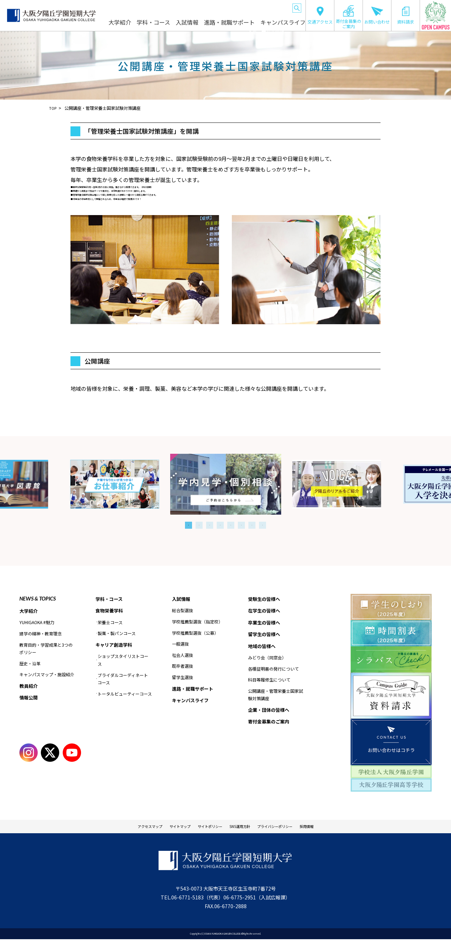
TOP (53, 108)
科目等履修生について (269, 683)
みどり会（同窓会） (267, 661)
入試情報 (205, 25)
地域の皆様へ (243, 6)
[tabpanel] (225, 484)
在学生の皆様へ (155, 6)
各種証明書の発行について (273, 672)
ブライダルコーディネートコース (123, 680)
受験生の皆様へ (125, 6)
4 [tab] (220, 525)
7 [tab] (251, 525)
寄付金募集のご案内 (348, 17)
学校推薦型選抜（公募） (195, 633)
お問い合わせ (377, 15)
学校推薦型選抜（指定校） (197, 622)
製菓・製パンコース (117, 635)
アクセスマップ (127, 827)
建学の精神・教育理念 (40, 634)
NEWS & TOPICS (37, 598)
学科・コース (175, 25)
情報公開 (29, 699)
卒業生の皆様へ (185, 6)
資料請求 (405, 15)
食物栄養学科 (110, 611)
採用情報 (331, 827)
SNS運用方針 (243, 827)
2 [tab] (199, 525)
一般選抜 (180, 644)
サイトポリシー (205, 827)
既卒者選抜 (182, 667)
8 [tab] (262, 525)
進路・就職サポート (241, 25)
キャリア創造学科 (115, 646)
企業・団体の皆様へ (273, 6)
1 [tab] (188, 525)
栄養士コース (110, 623)
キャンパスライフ (284, 25)
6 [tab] (241, 525)
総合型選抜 (182, 611)
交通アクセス (320, 15)
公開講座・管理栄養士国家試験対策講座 (275, 698)
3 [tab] (209, 525)
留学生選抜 (182, 678)
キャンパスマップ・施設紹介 (46, 675)
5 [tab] (230, 525)
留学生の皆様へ (214, 6)
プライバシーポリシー (290, 827)
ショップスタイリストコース (123, 662)
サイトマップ (166, 827)
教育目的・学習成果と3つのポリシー (46, 649)
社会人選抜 (182, 656)
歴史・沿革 (30, 664)
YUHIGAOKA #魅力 (36, 623)
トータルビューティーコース (125, 695)
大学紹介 (146, 25)
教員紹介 (29, 686)
